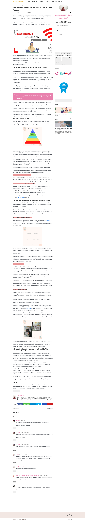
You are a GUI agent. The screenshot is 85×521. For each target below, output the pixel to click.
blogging (63, 53)
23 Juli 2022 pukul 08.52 (23, 454)
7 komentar (29, 12)
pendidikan (69, 62)
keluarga (58, 57)
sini (61, 25)
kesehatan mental (67, 57)
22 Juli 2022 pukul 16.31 (25, 432)
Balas (14, 428)
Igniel (71, 519)
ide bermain (68, 55)
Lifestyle (60, 1)
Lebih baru (15, 408)
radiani (17, 454)
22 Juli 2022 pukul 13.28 (24, 420)
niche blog (28, 308)
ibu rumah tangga (17, 390)
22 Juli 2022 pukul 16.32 (25, 444)
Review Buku (54, 1)
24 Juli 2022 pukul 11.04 (44, 475)
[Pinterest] (50, 404)
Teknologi (57, 53)
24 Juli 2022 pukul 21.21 (27, 485)
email (70, 27)
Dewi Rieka (18, 432)
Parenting (42, 1)
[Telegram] (33, 404)
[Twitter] (26, 404)
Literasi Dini (48, 1)
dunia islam (69, 53)
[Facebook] (20, 404)
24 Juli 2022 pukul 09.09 (28, 466)
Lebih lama (49, 408)
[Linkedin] (44, 404)
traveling (63, 64)
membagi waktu (21, 197)
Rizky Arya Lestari (20, 466)
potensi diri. (49, 220)
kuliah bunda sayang (67, 59)
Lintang (17, 420)
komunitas (58, 59)
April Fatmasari (20, 395)
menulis (63, 62)
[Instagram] (71, 516)
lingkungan (58, 62)
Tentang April (34, 1)
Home (29, 1)
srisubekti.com (19, 485)
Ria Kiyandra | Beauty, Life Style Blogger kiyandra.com (27, 475)
